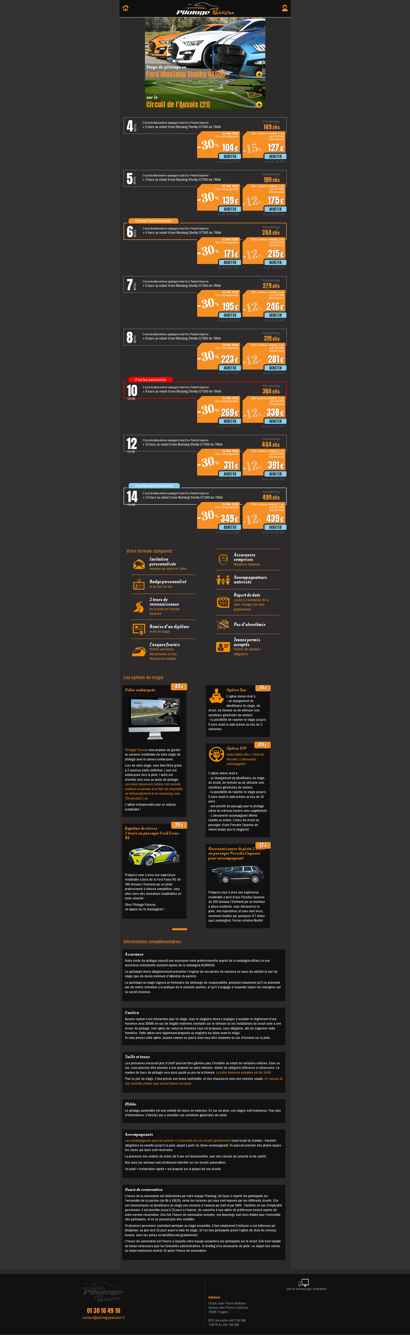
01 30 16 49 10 (103, 1310)
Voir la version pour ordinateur (306, 1285)
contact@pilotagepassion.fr (103, 1317)
